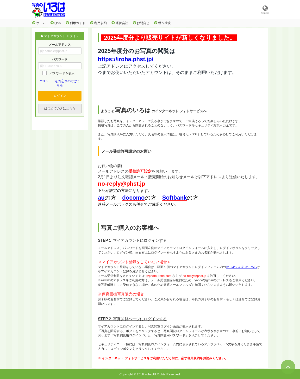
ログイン (60, 96)
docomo (133, 197)
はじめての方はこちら (59, 108)
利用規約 (98, 23)
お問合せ (141, 23)
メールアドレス (60, 44)
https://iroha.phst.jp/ (125, 59)
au (101, 197)
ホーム (39, 23)
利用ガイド (76, 23)
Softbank (174, 197)
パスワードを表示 (62, 73)
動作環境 (162, 23)
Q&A (55, 23)
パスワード (60, 59)
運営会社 (120, 23)
